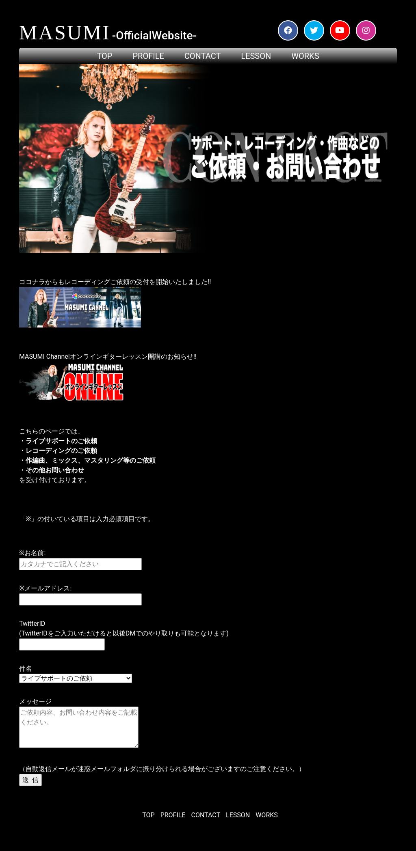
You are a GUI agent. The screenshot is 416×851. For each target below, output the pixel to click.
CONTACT (205, 815)
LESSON (238, 815)
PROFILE (173, 815)
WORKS (267, 815)
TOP (148, 815)
